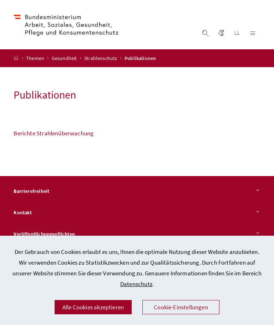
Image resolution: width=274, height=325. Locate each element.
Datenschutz (136, 284)
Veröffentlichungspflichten (137, 234)
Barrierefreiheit (137, 191)
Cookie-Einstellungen (181, 307)
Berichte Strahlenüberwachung (53, 133)
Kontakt (137, 212)
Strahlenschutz (101, 58)
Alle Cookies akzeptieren (93, 307)
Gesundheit (65, 58)
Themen (35, 58)
